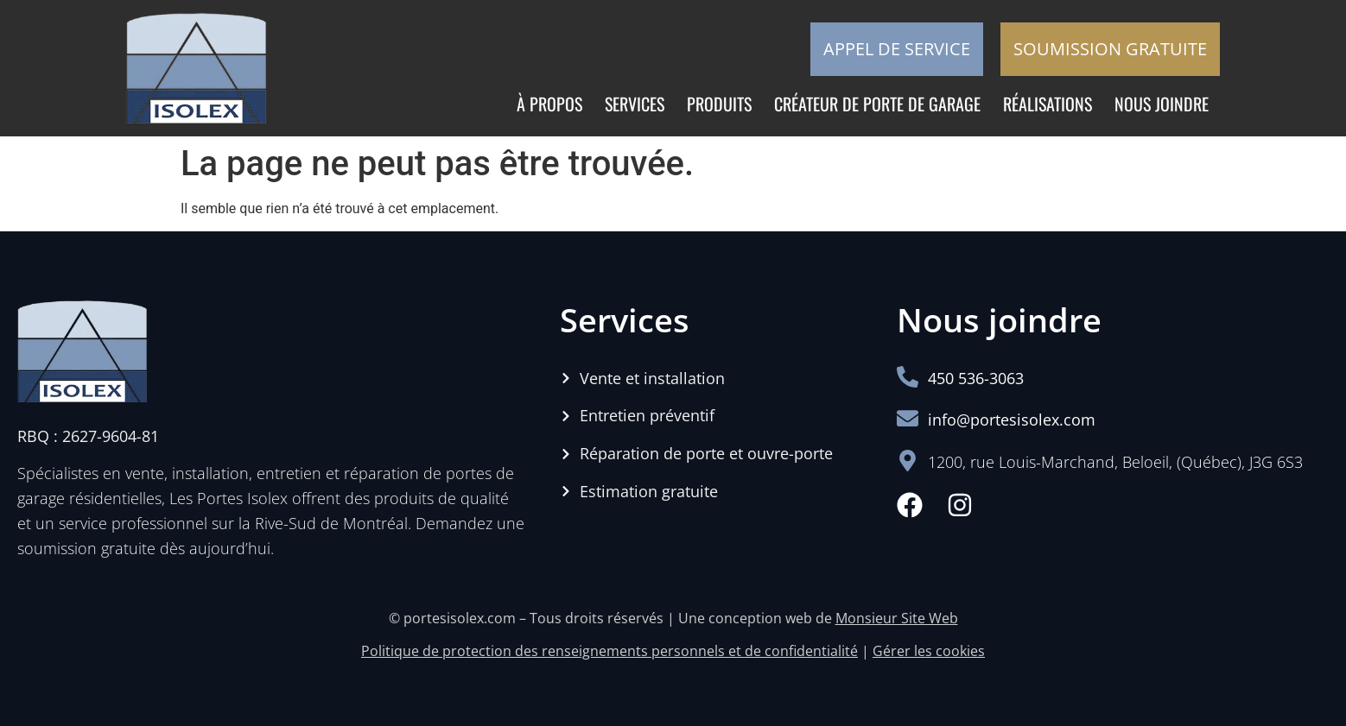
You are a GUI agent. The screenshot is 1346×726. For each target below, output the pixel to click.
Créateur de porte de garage (877, 104)
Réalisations (1047, 104)
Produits (719, 104)
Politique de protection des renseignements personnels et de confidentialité (609, 650)
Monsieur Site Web (896, 618)
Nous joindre (1161, 104)
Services (634, 104)
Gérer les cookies (929, 650)
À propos (549, 104)
